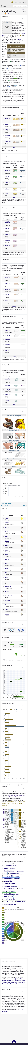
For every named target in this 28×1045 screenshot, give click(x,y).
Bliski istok (18, 983)
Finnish (6, 550)
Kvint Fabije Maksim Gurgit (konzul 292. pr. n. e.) (7, 504)
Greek (6, 532)
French (6, 554)
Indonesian (7, 563)
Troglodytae (13, 803)
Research (25, 6)
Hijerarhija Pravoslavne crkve (12, 982)
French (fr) (7, 245)
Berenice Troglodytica (10, 866)
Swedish (7, 605)
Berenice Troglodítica (15, 873)
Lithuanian (7, 573)
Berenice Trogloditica (9, 868)
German (7, 527)
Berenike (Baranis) (9, 871)
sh (16, 10)
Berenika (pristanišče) (9, 899)
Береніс (21, 889)
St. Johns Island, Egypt (20, 801)
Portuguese (8, 586)
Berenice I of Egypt (6, 803)
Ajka (25, 505)
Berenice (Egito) (8, 878)
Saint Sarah (10, 795)
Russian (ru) (7, 335)
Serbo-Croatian (8, 595)
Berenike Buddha (19, 797)
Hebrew (7, 559)
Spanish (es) (7, 300)
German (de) (7, 129)
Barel (15, 983)
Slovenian (7, 600)
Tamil (6, 609)
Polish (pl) (7, 193)
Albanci (11, 983)
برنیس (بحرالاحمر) (9, 901)
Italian (6, 568)
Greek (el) (7, 350)
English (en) (7, 118)
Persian (7, 545)
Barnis (5, 873)
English (4, 6)
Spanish (7, 541)
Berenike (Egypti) (20, 901)
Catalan (7, 522)
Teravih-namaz (18, 980)
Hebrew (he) (8, 141)
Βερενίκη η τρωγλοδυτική (10, 886)
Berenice (11, 797)
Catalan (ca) (7, 344)
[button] (21, 19)
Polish (6, 582)
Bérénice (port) (8, 876)
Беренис (17, 876)
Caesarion (16, 795)
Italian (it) (7, 176)
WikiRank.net (24, 10)
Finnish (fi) (7, 124)
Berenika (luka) (8, 881)
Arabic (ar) (7, 189)
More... (14, 147)
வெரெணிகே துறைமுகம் (11, 894)
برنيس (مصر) (20, 871)
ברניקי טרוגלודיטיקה (9, 891)
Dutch (6, 577)
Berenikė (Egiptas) (8, 896)
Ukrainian (7, 614)
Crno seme (11, 980)
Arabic (6, 518)
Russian (7, 591)
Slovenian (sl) (8, 135)
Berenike (17, 878)
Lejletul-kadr (17, 979)
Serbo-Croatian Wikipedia (19, 2)
